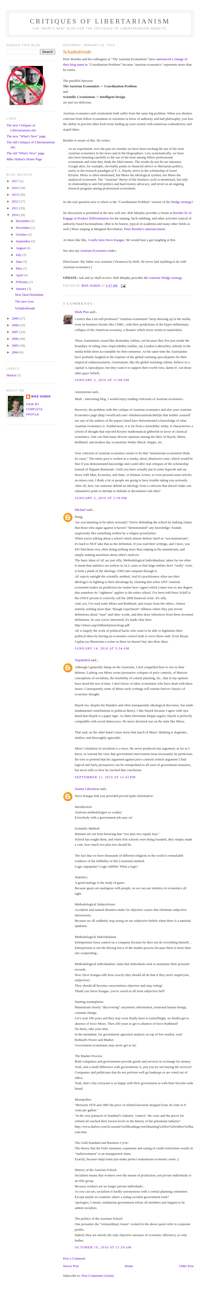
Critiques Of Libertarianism (100, 21)
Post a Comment (74, 1258)
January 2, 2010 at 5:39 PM (101, 498)
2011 (15, 208)
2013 (15, 195)
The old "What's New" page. (26, 153)
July (19, 255)
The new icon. (24, 301)
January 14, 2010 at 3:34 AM (102, 648)
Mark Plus (82, 312)
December (23, 221)
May (19, 268)
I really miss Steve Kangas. (106, 240)
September (23, 241)
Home (129, 1266)
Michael (80, 510)
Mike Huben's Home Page (24, 159)
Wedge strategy (181, 202)
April (20, 275)
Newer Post (71, 1266)
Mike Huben (41, 396)
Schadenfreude (25, 308)
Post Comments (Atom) (98, 1276)
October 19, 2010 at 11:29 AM (103, 1247)
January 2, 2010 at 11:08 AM (102, 380)
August (21, 248)
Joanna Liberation (87, 789)
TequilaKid (82, 660)
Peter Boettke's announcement (144, 229)
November (23, 228)
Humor (11, 375)
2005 (15, 345)
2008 (15, 325)
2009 (15, 318)
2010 (15, 215)
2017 (15, 181)
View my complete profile (34, 409)
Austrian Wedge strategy (165, 278)
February (22, 282)
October (22, 234)
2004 (15, 352)
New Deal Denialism (29, 295)
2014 (15, 188)
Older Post (186, 1266)
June (19, 261)
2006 (15, 339)
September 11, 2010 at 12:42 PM (105, 777)
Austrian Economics (94, 251)
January (21, 289)
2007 (15, 332)
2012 (15, 201)
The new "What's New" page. (26, 136)
